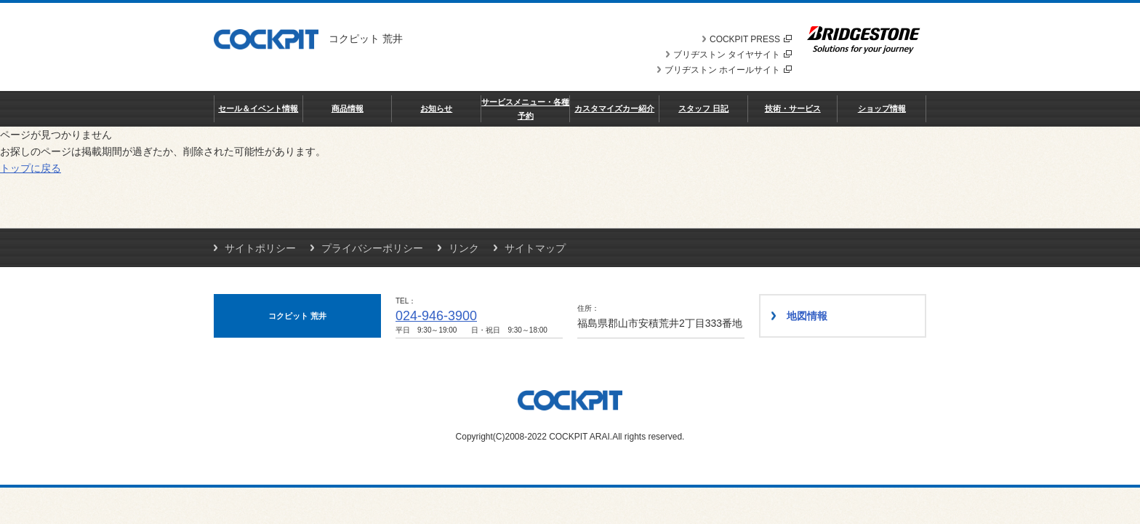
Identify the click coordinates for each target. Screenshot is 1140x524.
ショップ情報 (882, 108)
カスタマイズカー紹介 (614, 108)
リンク (464, 248)
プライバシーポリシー (372, 248)
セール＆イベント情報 (258, 108)
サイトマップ (535, 248)
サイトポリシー (260, 248)
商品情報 (348, 108)
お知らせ (436, 108)
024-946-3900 (436, 316)
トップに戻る (30, 168)
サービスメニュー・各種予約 (525, 108)
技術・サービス (793, 108)
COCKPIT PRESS (751, 39)
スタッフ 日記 (703, 108)
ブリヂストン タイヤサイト (732, 54)
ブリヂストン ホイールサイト (728, 70)
